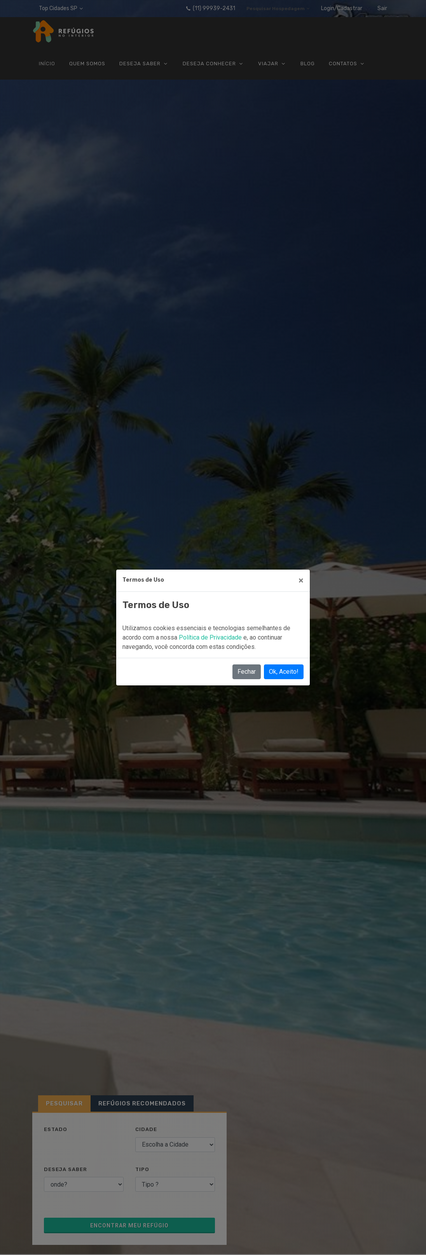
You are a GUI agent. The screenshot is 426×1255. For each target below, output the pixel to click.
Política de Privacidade (211, 637)
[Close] (301, 580)
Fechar (246, 671)
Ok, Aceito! (284, 671)
